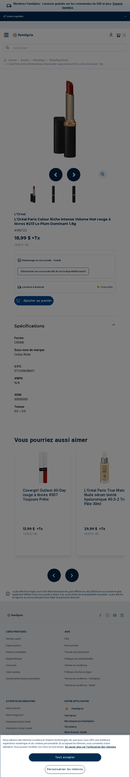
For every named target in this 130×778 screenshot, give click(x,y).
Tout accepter (65, 757)
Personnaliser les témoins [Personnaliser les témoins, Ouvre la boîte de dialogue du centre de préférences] (65, 769)
